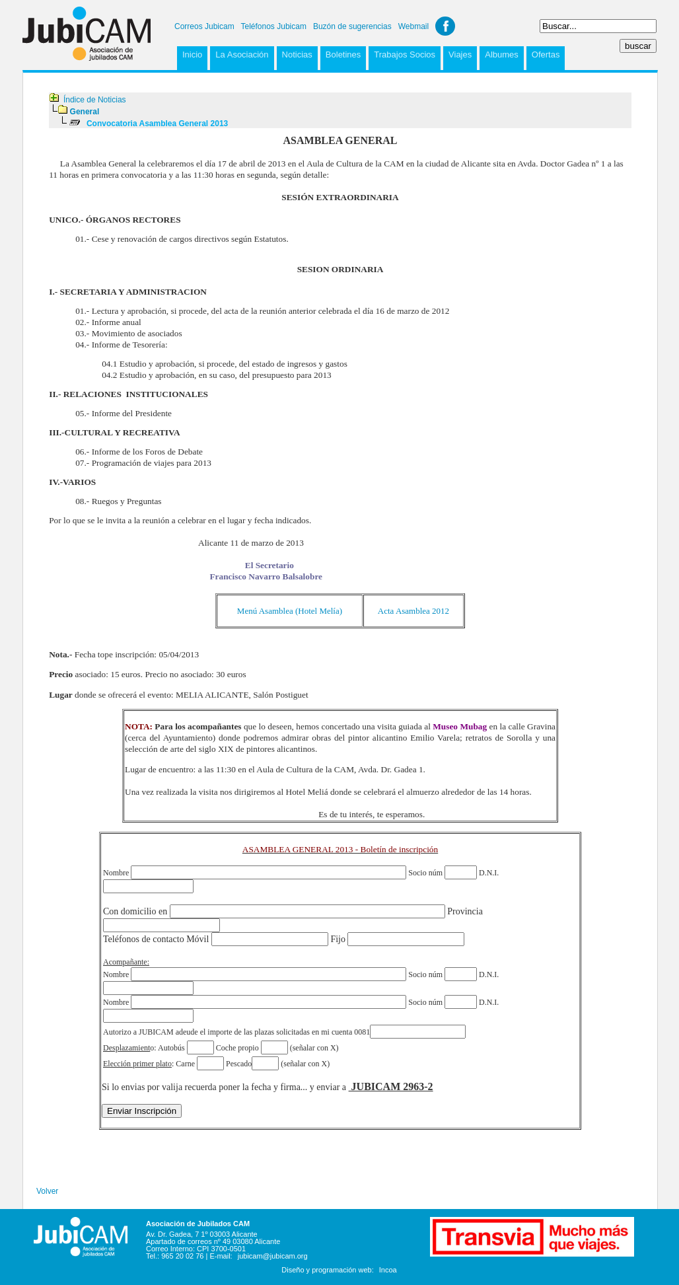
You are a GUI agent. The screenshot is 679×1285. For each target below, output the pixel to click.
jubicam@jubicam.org (273, 1256)
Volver (47, 1191)
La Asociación (241, 54)
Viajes (460, 54)
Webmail (413, 26)
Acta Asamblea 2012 (413, 611)
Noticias (297, 54)
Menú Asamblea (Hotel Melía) (289, 611)
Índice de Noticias (94, 99)
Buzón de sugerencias (352, 26)
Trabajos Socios (404, 54)
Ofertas (546, 54)
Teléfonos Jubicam (273, 26)
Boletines (343, 54)
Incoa (388, 1270)
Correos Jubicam (204, 26)
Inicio (192, 54)
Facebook (445, 26)
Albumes (501, 54)
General (85, 111)
